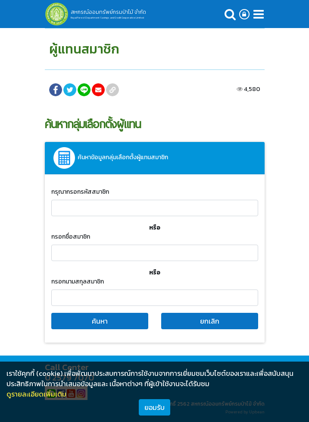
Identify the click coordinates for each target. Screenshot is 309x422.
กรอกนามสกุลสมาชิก (77, 281)
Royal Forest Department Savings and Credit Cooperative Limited (107, 17)
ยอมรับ (154, 407)
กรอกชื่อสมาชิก (70, 236)
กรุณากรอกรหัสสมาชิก (80, 191)
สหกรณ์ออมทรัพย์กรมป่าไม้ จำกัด (108, 12)
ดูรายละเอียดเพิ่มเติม (36, 394)
